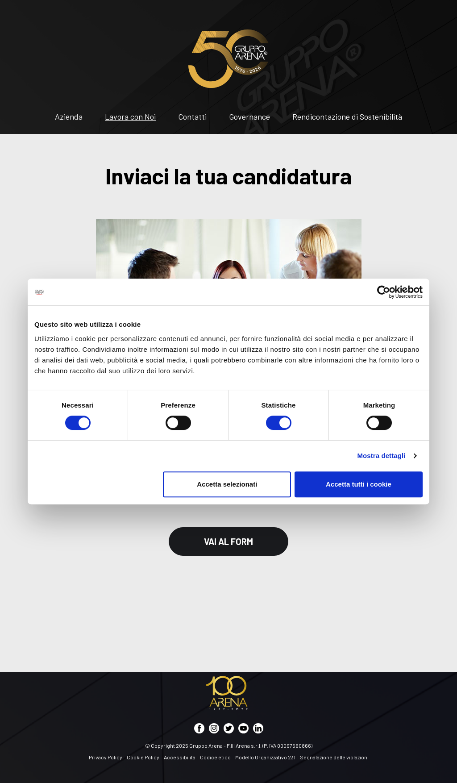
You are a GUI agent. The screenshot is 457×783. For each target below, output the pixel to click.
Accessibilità (179, 757)
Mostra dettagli (381, 455)
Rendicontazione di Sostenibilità (347, 116)
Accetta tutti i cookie (358, 484)
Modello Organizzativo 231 (265, 757)
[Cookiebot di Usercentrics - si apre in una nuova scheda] (384, 292)
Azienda (69, 116)
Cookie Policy (143, 757)
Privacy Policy (105, 757)
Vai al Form (228, 541)
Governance (249, 116)
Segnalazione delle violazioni (334, 757)
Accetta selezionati (227, 484)
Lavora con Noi (130, 116)
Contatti (192, 116)
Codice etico (215, 757)
